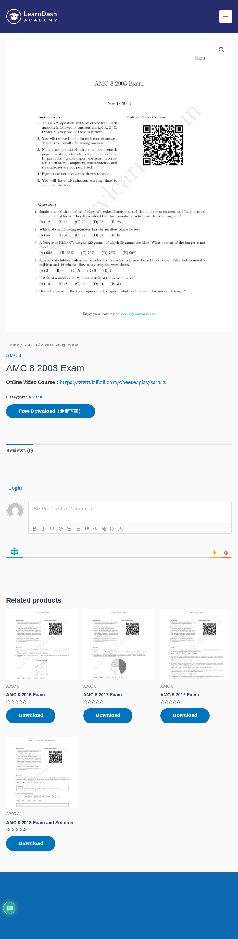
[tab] (19, 450)
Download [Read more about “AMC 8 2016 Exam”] (31, 715)
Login (15, 488)
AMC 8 (30, 345)
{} (112, 528)
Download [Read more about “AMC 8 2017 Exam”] (108, 715)
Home (12, 345)
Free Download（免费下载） (51, 411)
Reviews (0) (19, 450)
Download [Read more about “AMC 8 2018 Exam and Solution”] (31, 843)
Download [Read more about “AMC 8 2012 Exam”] (185, 715)
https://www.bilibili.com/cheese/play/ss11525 (113, 382)
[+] (120, 528)
